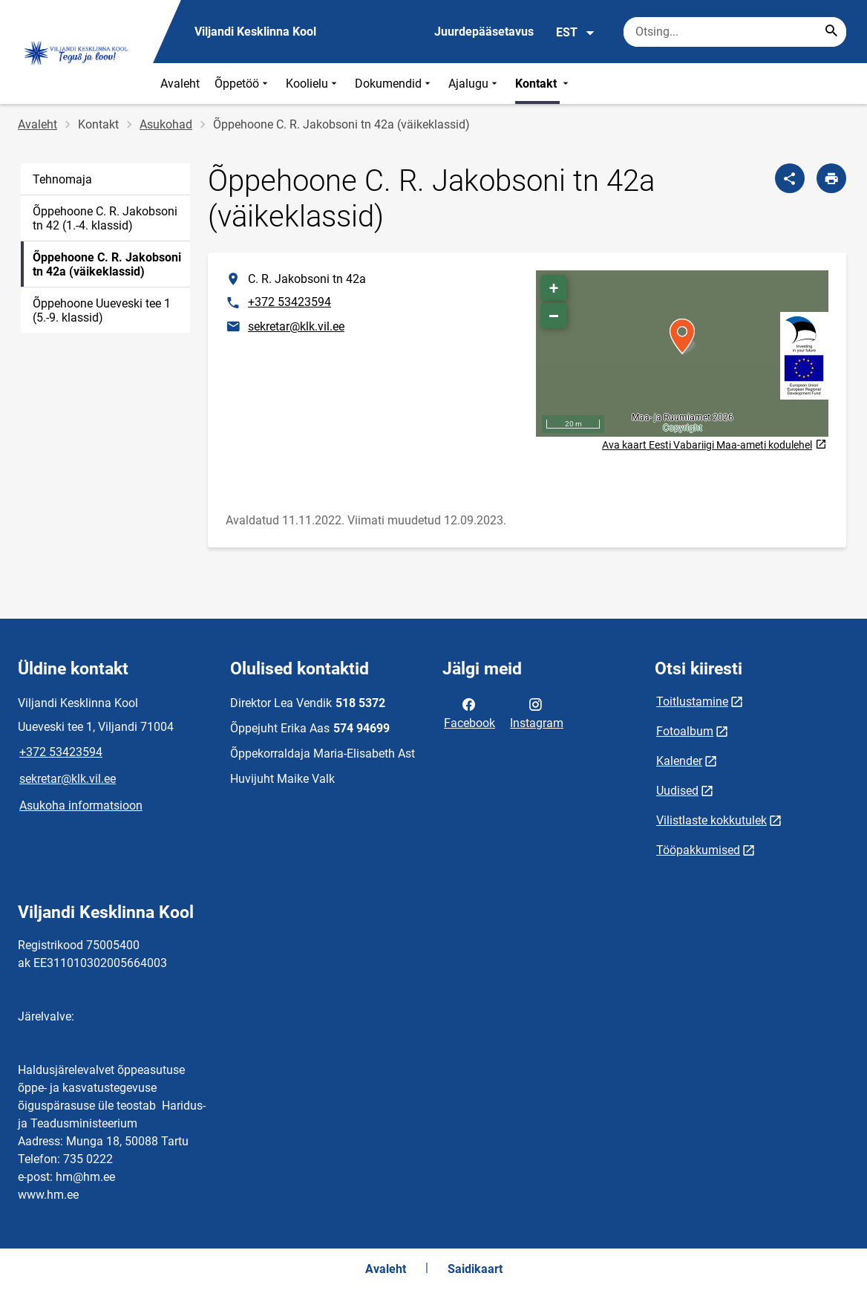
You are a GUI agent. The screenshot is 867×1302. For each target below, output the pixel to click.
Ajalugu (474, 84)
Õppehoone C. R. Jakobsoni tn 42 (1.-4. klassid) (105, 218)
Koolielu (313, 84)
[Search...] (831, 32)
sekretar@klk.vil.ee (296, 326)
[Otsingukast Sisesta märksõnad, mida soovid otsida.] (735, 32)
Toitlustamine (692, 701)
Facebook (469, 712)
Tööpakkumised (698, 850)
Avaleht (180, 84)
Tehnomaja (62, 179)
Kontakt (543, 84)
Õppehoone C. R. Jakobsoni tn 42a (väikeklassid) (107, 264)
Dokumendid (394, 84)
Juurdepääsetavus (484, 32)
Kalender (679, 761)
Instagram (536, 712)
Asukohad (166, 124)
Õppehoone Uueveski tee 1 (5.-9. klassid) (102, 310)
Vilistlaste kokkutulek (711, 820)
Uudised (677, 791)
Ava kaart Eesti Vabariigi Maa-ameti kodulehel (714, 445)
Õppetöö (243, 84)
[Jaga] (790, 178)
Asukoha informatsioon (81, 805)
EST (575, 33)
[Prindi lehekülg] (831, 178)
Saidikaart (475, 1269)
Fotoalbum (684, 731)
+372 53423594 (289, 302)
